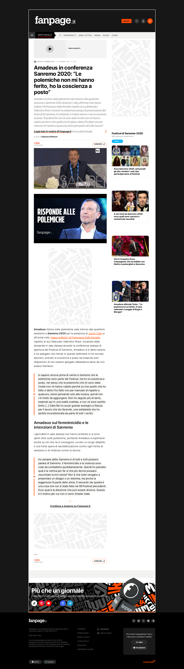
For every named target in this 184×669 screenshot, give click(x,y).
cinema (97, 35)
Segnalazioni (83, 633)
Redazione (81, 645)
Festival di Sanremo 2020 (45, 61)
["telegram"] (70, 603)
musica (106, 35)
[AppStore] (35, 662)
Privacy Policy (83, 637)
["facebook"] (63, 603)
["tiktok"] (34, 603)
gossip (115, 35)
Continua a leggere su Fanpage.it (70, 506)
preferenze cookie (85, 649)
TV (60, 35)
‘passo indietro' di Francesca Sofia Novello (75, 337)
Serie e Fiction (85, 35)
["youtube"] (48, 603)
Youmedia (81, 629)
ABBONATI (126, 21)
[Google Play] (49, 662)
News (36, 554)
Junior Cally (95, 333)
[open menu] (32, 35)
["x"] (56, 603)
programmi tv (70, 35)
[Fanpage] (38, 621)
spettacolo (45, 35)
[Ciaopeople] (149, 662)
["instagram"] (41, 603)
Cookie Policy (83, 641)
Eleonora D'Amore (49, 136)
